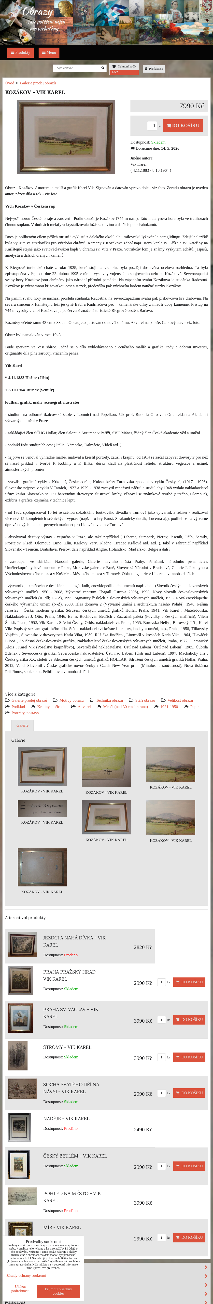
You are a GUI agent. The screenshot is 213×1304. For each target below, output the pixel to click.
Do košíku (183, 125)
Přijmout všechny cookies (58, 1291)
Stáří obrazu (145, 700)
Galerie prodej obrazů (29, 700)
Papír (194, 706)
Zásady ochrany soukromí (26, 1275)
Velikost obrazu (180, 700)
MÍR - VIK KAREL (62, 1227)
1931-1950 (169, 706)
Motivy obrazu (71, 700)
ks (155, 126)
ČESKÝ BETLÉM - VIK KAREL (75, 1156)
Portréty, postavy (25, 713)
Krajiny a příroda (51, 706)
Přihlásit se (154, 68)
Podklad (18, 706)
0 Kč (115, 72)
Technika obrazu (109, 700)
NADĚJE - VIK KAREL (66, 1118)
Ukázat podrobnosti (20, 1288)
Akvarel (84, 706)
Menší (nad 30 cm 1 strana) (126, 706)
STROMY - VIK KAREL (67, 1047)
